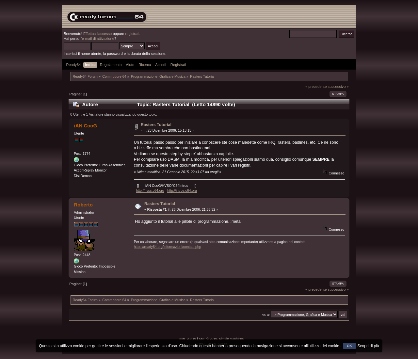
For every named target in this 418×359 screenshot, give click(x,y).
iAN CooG (85, 125)
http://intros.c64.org (182, 190)
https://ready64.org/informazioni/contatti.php (167, 247)
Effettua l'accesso (97, 34)
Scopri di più (368, 346)
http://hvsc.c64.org (150, 190)
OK (349, 346)
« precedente (316, 87)
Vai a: (266, 315)
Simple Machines (231, 338)
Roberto (83, 204)
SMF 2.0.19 (187, 338)
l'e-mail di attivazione (97, 39)
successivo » (338, 87)
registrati (132, 34)
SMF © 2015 (208, 338)
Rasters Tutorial (156, 124)
